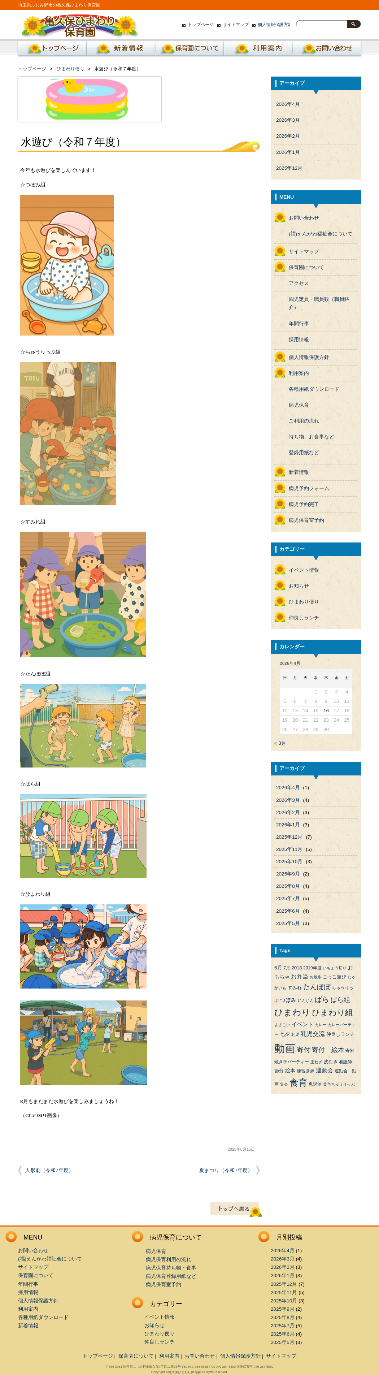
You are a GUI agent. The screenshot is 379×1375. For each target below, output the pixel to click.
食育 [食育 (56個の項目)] (298, 1083)
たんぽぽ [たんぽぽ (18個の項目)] (317, 987)
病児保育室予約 (306, 520)
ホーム (51, 50)
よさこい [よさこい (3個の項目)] (282, 1024)
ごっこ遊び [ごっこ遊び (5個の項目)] (334, 977)
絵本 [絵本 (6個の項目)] (290, 1070)
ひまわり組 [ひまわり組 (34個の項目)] (332, 1012)
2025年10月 (289, 861)
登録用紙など (304, 452)
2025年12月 (289, 168)
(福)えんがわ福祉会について (321, 234)
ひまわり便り (70, 69)
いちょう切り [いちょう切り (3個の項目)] (335, 968)
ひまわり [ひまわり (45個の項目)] (292, 1012)
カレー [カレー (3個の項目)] (321, 1024)
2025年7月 (288, 898)
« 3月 (280, 743)
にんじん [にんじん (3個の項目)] (306, 1000)
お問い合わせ (326, 50)
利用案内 (258, 50)
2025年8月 (288, 886)
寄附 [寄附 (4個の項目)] (349, 1050)
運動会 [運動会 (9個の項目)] (324, 1070)
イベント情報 (304, 570)
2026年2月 (288, 136)
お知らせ (299, 586)
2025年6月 (288, 911)
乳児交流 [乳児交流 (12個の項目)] (312, 1033)
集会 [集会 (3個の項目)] (284, 1084)
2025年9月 (288, 874)
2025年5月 (288, 923)
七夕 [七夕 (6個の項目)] (285, 1034)
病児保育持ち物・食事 (171, 1268)
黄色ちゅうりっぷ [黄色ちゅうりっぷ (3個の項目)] (339, 1084)
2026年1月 (288, 152)
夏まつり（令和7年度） (226, 1170)
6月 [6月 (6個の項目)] (278, 967)
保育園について (189, 50)
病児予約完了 (304, 504)
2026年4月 (288, 104)
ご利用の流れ (304, 421)
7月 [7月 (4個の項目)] (286, 967)
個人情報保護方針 (275, 24)
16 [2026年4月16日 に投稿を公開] (326, 710)
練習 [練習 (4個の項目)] (301, 1070)
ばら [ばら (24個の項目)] (322, 999)
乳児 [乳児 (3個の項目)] (295, 1034)
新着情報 (121, 50)
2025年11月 (289, 849)
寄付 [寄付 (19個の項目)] (303, 1050)
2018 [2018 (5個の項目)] (297, 967)
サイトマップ (236, 24)
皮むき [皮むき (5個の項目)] (331, 1061)
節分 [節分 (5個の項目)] (279, 1070)
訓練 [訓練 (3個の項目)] (310, 1071)
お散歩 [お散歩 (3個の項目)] (316, 977)
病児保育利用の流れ (168, 1259)
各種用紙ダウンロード (314, 389)
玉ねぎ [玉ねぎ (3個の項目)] (316, 1062)
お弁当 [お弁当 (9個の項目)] (299, 976)
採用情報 (299, 339)
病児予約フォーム (309, 488)
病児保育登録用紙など (171, 1276)
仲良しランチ (304, 618)
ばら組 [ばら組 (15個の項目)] (340, 999)
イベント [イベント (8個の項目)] (302, 1024)
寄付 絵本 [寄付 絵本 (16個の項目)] (328, 1050)
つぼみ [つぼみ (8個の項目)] (288, 1000)
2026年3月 (288, 120)
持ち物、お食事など (311, 437)
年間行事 (299, 324)
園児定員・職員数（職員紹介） (319, 303)
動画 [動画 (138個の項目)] (284, 1048)
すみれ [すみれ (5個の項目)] (295, 987)
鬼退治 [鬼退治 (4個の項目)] (315, 1084)
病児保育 (299, 405)
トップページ (201, 24)
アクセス (299, 283)
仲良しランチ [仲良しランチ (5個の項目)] (340, 1034)
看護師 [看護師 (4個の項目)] (345, 1061)
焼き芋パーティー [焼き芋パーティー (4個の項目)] (291, 1061)
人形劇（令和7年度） (49, 1170)
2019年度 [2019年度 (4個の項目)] (312, 967)
